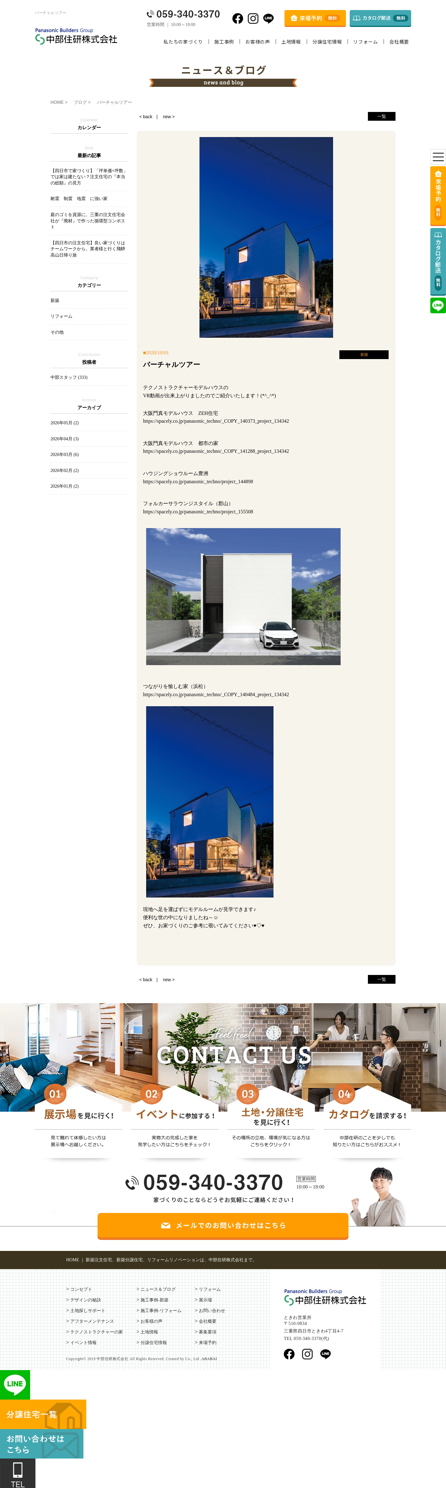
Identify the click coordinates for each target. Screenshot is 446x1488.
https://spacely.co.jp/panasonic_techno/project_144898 (198, 481)
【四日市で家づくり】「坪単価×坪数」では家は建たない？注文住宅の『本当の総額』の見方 (89, 176)
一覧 (381, 116)
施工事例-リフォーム (161, 1310)
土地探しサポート (87, 1310)
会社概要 (399, 41)
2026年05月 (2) (64, 423)
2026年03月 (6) (64, 454)
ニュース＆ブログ (158, 1289)
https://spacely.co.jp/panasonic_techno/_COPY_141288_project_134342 (216, 451)
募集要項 (207, 1332)
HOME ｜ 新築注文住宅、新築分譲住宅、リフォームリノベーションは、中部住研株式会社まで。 (161, 1260)
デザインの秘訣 (85, 1300)
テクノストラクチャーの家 (96, 1332)
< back (145, 116)
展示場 (205, 1300)
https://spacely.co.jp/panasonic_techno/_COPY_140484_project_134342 (216, 694)
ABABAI (209, 1359)
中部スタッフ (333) (69, 377)
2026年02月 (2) (64, 470)
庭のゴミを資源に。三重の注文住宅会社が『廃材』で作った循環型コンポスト (87, 220)
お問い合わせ (212, 1310)
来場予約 (207, 1342)
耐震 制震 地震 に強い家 (79, 198)
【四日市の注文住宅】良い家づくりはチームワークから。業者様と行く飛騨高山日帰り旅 (87, 249)
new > (169, 116)
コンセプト (81, 1289)
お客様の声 (257, 41)
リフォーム (365, 41)
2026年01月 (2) (64, 486)
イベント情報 (83, 1342)
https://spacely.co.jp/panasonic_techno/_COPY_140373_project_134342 (216, 421)
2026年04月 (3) (64, 439)
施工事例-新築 (154, 1300)
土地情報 (291, 41)
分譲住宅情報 (327, 41)
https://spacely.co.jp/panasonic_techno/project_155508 (198, 511)
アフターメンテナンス (92, 1321)
